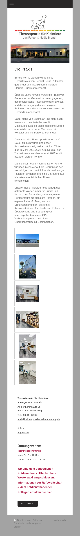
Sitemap (37, 520)
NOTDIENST (28, 503)
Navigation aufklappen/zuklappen (40, 4)
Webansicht (60, 520)
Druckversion (23, 520)
